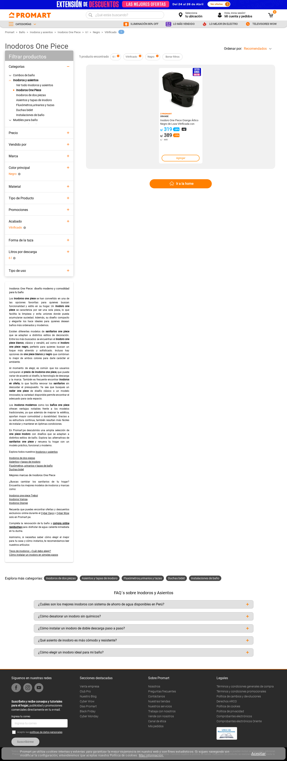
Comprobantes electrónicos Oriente (239, 721)
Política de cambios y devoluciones (239, 696)
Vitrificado (110, 32)
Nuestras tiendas (159, 701)
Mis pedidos (155, 726)
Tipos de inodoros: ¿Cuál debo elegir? (30, 551)
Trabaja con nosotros (162, 711)
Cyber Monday (89, 716)
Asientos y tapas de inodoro (24, 461)
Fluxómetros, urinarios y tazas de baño (31, 465)
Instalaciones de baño (205, 578)
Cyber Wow (63, 513)
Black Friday (88, 711)
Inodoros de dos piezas (22, 458)
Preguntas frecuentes (162, 691)
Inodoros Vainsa (18, 499)
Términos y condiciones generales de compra (245, 686)
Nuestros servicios (160, 706)
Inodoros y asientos (41, 32)
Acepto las (39, 732)
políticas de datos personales (46, 732)
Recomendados (255, 49)
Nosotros (154, 686)
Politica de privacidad (230, 711)
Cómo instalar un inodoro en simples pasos (33, 554)
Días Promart (88, 706)
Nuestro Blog (88, 696)
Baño (22, 32)
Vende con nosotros (161, 716)
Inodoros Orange (18, 503)
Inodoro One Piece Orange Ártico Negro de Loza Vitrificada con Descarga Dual (179, 122)
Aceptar (258, 753)
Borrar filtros (172, 56)
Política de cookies (228, 706)
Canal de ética (157, 721)
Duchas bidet (16, 469)
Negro (96, 32)
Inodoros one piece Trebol (23, 495)
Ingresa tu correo (20, 716)
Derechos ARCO (227, 701)
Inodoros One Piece (69, 32)
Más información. (151, 755)
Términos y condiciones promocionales (241, 691)
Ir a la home (184, 184)
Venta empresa (89, 686)
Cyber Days (47, 513)
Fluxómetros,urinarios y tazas (143, 578)
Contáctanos (156, 696)
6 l (86, 32)
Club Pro (85, 691)
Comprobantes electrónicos (234, 716)
